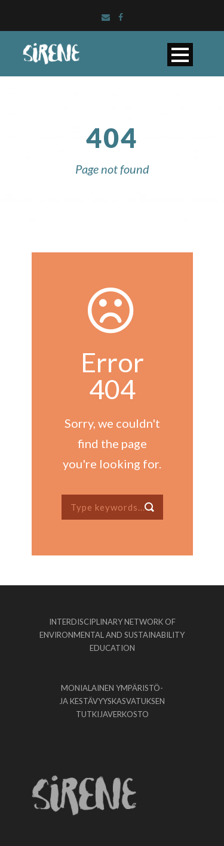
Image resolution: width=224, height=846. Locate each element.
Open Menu (180, 54)
